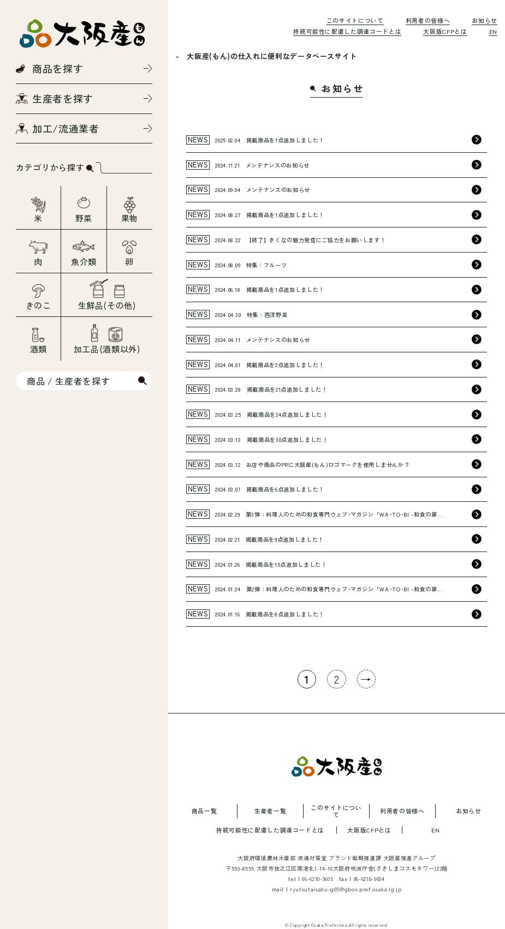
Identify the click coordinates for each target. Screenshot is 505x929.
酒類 (38, 349)
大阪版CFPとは (445, 31)
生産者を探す (62, 98)
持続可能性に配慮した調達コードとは (347, 31)
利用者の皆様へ (428, 20)
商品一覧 (204, 810)
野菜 (83, 218)
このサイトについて (355, 20)
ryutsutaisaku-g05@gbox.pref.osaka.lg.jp (345, 889)
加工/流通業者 (65, 128)
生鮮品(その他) (107, 305)
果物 (129, 218)
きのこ (38, 305)
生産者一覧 (270, 810)
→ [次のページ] (366, 679)
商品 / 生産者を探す (68, 380)
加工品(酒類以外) (107, 349)
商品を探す (57, 68)
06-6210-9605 (317, 878)
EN (493, 31)
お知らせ (484, 20)
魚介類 (84, 261)
